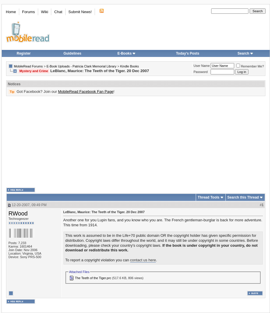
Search (245, 53)
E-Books (126, 53)
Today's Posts (187, 53)
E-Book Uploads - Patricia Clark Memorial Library (82, 66)
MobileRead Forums (28, 66)
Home (11, 12)
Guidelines (72, 53)
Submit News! (80, 12)
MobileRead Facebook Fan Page (85, 91)
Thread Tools (208, 197)
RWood (18, 213)
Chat (58, 12)
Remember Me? (250, 66)
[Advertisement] (105, 142)
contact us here (143, 260)
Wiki (44, 12)
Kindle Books (129, 66)
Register (24, 53)
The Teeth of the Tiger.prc (93, 278)
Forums (28, 12)
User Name (202, 65)
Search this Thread (243, 197)
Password (201, 72)
